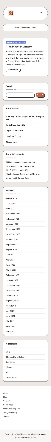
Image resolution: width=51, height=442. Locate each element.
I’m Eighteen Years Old (15, 125)
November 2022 (13, 234)
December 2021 (13, 285)
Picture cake (11, 142)
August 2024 (11, 198)
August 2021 (11, 306)
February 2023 (12, 219)
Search (9, 86)
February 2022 (12, 275)
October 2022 (12, 239)
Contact (6, 401)
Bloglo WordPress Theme (25, 437)
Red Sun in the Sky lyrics (30, 174)
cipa (8, 178)
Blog (8, 352)
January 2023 (12, 224)
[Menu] (42, 13)
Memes (9, 367)
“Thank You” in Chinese (19, 46)
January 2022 (12, 280)
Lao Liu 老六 (24, 170)
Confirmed (10, 362)
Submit (6, 416)
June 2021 (10, 316)
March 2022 (11, 270)
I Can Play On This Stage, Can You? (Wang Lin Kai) (25, 118)
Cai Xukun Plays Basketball (24, 162)
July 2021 (10, 311)
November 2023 (13, 213)
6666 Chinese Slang (21, 178)
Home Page (8, 405)
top (7, 372)
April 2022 (10, 265)
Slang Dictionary (10, 412)
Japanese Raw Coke (14, 130)
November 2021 (12, 290)
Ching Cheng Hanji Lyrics (23, 166)
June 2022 (10, 254)
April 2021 (10, 326)
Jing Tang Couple (13, 136)
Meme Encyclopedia (11, 408)
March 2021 (11, 331)
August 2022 (11, 249)
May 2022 (10, 260)
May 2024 (10, 208)
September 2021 (13, 301)
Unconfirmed (11, 377)
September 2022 (13, 244)
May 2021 (10, 321)
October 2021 (12, 295)
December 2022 (13, 229)
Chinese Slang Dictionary (16, 42)
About (5, 393)
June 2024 (10, 203)
